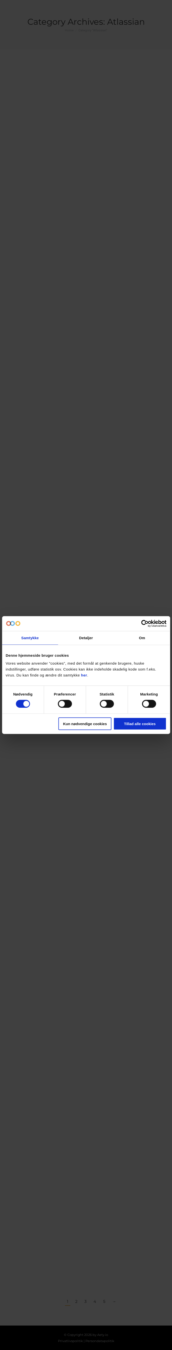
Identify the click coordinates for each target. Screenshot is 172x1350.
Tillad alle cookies (140, 723)
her (84, 675)
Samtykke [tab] (30, 638)
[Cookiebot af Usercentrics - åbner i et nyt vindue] (144, 623)
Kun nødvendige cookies (85, 723)
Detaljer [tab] (86, 638)
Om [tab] (142, 638)
